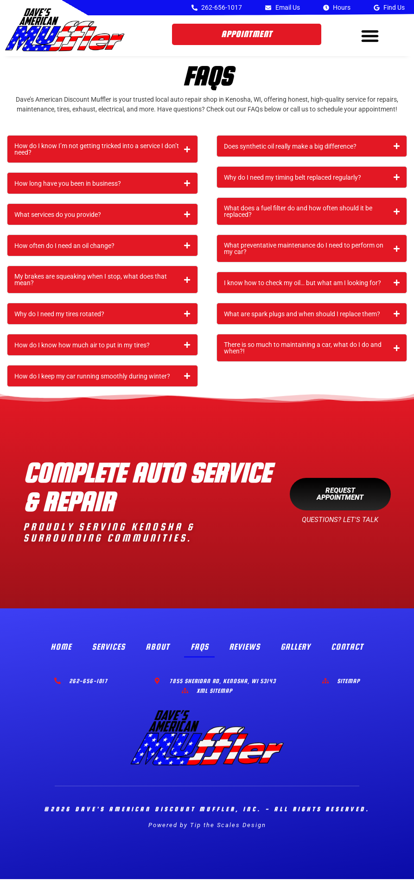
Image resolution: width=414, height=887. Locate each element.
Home (59, 654)
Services (107, 654)
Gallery (297, 654)
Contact (349, 654)
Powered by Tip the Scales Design (207, 832)
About (158, 654)
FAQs (200, 654)
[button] (370, 36)
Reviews (245, 654)
